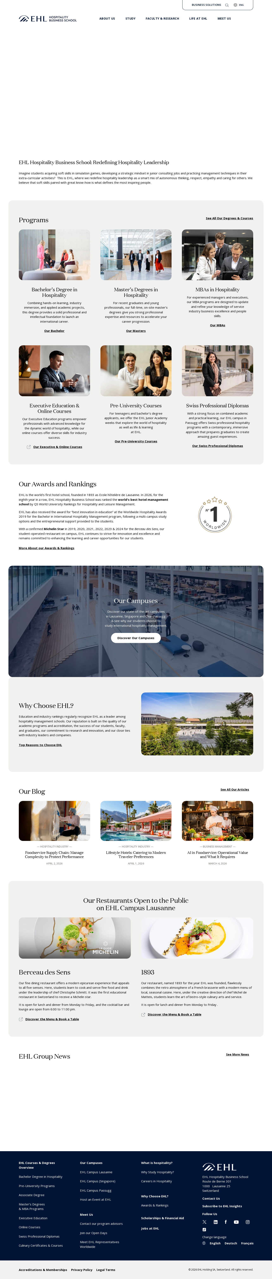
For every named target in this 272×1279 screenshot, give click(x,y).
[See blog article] (54, 821)
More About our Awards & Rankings (46, 548)
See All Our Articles (235, 789)
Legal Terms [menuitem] (105, 1270)
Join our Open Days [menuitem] (93, 1233)
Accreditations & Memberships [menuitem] (43, 1270)
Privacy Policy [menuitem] (81, 1270)
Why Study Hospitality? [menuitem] (157, 1172)
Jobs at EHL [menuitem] (150, 1228)
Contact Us (211, 1198)
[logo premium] (48, 18)
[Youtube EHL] (236, 1221)
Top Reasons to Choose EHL (40, 745)
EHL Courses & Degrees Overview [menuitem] (37, 1165)
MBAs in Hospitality (218, 289)
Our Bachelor (54, 331)
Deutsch (231, 1243)
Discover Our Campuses (135, 638)
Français (247, 1243)
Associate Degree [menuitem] (31, 1195)
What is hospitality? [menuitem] (157, 1163)
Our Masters (136, 331)
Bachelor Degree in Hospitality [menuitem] (40, 1176)
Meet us (224, 18)
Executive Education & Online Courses (54, 408)
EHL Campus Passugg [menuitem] (95, 1190)
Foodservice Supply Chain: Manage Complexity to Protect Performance (54, 854)
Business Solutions (206, 5)
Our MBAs (217, 325)
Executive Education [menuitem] (33, 1218)
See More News (237, 1054)
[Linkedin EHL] (216, 1221)
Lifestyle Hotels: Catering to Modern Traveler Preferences (136, 854)
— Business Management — (217, 846)
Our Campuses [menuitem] (91, 1163)
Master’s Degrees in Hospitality (136, 292)
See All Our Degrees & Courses (229, 218)
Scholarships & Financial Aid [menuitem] (162, 1218)
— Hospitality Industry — (54, 846)
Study (130, 18)
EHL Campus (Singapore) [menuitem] (97, 1181)
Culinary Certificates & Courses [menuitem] (41, 1245)
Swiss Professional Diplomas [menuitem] (39, 1236)
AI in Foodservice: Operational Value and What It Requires (217, 854)
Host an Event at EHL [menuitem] (95, 1199)
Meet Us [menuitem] (86, 1214)
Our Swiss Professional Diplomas (217, 446)
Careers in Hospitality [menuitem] (156, 1181)
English (215, 1243)
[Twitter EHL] (204, 1221)
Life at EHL (198, 18)
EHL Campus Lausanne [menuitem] (96, 1172)
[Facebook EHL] (226, 1221)
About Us (107, 18)
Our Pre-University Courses (136, 441)
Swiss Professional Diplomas (217, 405)
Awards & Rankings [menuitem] (154, 1205)
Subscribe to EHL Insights (222, 1206)
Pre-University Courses (136, 405)
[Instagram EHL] (248, 1221)
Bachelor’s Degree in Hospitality (54, 292)
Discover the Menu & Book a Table (52, 1019)
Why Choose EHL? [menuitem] (154, 1196)
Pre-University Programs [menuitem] (37, 1186)
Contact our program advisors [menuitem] (101, 1223)
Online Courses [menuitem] (29, 1227)
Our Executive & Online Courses (57, 447)
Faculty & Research (162, 18)
